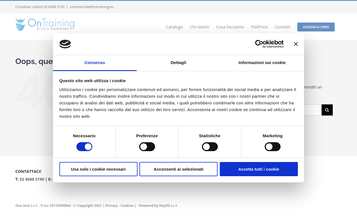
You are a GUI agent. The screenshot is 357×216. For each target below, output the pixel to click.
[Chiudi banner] (296, 44)
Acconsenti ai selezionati (178, 169)
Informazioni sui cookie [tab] (262, 62)
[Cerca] (327, 110)
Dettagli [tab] (178, 62)
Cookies (127, 205)
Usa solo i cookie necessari (98, 169)
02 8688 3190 (32, 179)
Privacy (111, 205)
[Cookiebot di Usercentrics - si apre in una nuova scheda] (259, 44)
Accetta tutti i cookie (258, 169)
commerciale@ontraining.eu (92, 6)
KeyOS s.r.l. (168, 205)
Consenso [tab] (95, 62)
